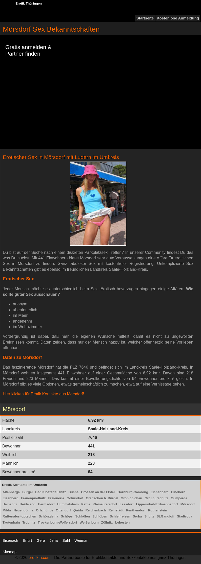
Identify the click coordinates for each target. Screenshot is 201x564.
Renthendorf (136, 510)
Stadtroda (184, 516)
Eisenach (10, 540)
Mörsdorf (187, 504)
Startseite (145, 18)
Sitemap (9, 552)
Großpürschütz (156, 498)
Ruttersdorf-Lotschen (19, 516)
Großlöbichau (131, 498)
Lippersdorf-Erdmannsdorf (157, 504)
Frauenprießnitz (33, 498)
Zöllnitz (107, 522)
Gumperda (179, 498)
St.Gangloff (165, 516)
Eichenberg (160, 492)
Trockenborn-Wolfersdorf (57, 522)
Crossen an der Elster (98, 492)
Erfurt (27, 540)
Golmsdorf (75, 498)
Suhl (66, 540)
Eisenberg (10, 498)
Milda (7, 510)
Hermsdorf (46, 504)
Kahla (85, 504)
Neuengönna (23, 510)
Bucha (73, 492)
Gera (40, 540)
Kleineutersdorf (105, 504)
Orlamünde (44, 510)
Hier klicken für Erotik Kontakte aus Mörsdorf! (43, 394)
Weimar (80, 540)
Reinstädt (115, 510)
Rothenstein (157, 510)
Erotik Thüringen (28, 3)
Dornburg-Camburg (133, 492)
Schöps (67, 516)
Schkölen (82, 516)
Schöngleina (48, 516)
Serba (137, 516)
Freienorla (56, 498)
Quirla (78, 510)
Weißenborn (89, 522)
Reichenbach (95, 510)
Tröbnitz (28, 522)
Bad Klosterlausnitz (50, 492)
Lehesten (122, 522)
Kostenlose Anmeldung (178, 18)
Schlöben (99, 516)
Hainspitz (10, 504)
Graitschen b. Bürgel (102, 498)
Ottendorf (63, 510)
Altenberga (11, 492)
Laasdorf (126, 504)
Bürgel (27, 492)
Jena (54, 540)
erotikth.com (40, 557)
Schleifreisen (120, 516)
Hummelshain (68, 504)
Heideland (27, 504)
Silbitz (149, 516)
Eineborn (178, 492)
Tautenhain (11, 522)
